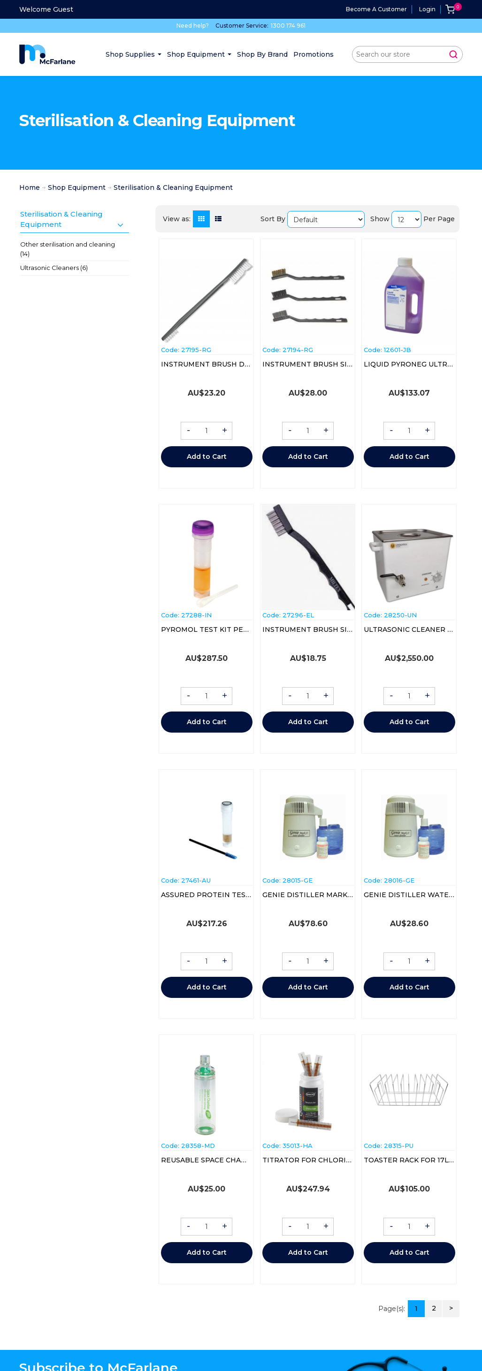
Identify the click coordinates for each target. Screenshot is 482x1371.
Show (380, 219)
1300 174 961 (288, 25)
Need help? (192, 25)
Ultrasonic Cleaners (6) (54, 267)
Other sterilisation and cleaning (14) (67, 248)
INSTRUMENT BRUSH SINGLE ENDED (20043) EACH (353, 364)
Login (427, 9)
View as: (177, 219)
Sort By (272, 219)
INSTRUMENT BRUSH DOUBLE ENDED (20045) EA (249, 364)
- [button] (188, 431)
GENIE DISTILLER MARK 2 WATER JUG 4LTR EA (345, 895)
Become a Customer (376, 9)
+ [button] (224, 431)
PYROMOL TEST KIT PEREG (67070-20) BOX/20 (243, 629)
